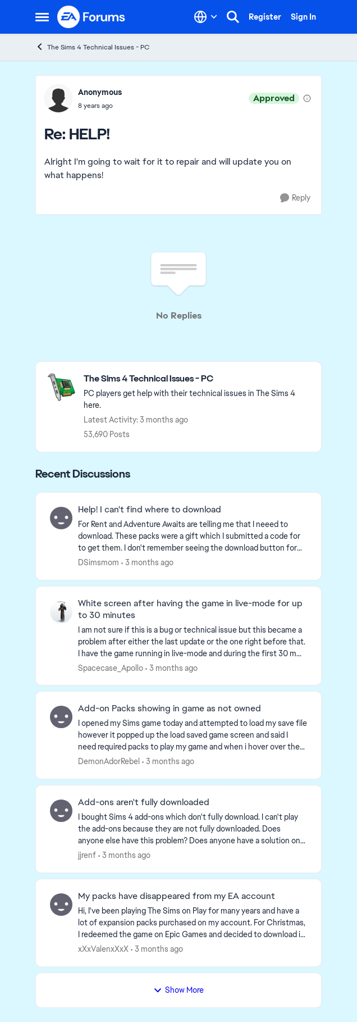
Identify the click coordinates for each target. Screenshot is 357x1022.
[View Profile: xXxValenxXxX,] (61, 904)
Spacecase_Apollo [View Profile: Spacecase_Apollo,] (110, 667)
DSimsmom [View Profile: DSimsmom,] (98, 562)
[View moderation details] (307, 98)
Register (265, 17)
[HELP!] (100, 106)
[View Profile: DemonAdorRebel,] (61, 717)
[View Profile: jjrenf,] (61, 811)
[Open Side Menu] (42, 16)
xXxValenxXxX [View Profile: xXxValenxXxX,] (103, 949)
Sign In (303, 17)
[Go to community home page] (91, 17)
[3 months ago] (147, 563)
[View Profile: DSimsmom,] (61, 518)
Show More (178, 990)
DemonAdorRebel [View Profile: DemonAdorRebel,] (109, 761)
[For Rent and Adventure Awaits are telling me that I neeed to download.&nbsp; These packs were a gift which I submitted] (192, 536)
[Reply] (295, 198)
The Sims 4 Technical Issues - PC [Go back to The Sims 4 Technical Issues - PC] (92, 47)
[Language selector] (205, 17)
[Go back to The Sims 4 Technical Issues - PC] (197, 379)
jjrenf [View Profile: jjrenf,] (87, 855)
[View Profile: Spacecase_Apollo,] (61, 612)
